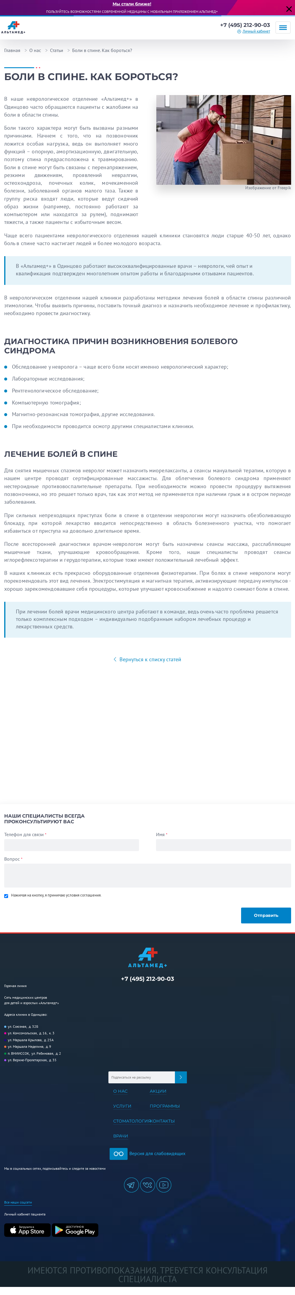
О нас (35, 50)
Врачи (120, 1136)
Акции (158, 1091)
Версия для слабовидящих (147, 1153)
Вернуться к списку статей (149, 659)
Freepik (284, 187)
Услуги (122, 1106)
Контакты (162, 1121)
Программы (165, 1106)
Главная (12, 50)
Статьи (56, 50)
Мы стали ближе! (132, 4)
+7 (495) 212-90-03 (245, 25)
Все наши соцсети (18, 1202)
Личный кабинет (256, 31)
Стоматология (132, 1121)
